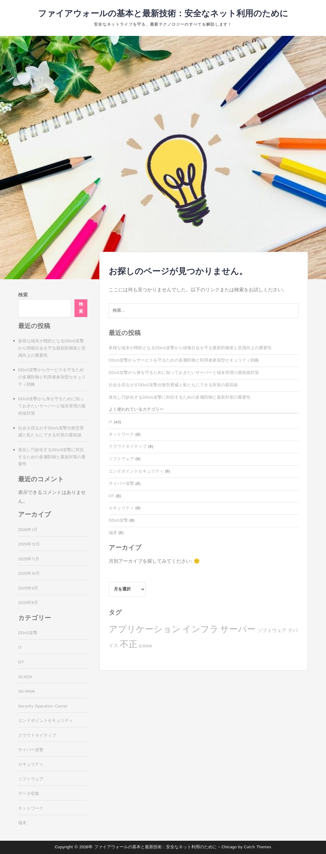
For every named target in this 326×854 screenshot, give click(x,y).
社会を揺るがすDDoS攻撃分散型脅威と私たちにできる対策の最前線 (173, 385)
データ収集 (28, 794)
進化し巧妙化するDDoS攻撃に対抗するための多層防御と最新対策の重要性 (180, 397)
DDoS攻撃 (118, 520)
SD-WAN (26, 691)
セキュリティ (121, 508)
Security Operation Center (43, 706)
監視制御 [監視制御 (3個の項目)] (145, 646)
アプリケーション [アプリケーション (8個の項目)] (145, 629)
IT (110, 422)
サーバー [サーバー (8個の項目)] (238, 629)
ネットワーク (121, 435)
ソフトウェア (121, 459)
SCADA (25, 677)
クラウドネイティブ (128, 447)
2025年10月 (29, 574)
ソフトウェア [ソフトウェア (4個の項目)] (271, 630)
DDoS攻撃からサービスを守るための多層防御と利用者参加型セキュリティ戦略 (184, 360)
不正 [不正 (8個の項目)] (128, 644)
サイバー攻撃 (121, 484)
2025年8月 (28, 603)
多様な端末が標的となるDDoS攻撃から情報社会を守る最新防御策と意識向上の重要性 (190, 348)
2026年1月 (27, 530)
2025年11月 (28, 559)
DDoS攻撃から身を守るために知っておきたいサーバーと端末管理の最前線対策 (184, 373)
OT (111, 496)
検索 (23, 295)
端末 (113, 533)
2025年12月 (29, 544)
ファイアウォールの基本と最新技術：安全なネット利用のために (163, 14)
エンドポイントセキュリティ (136, 471)
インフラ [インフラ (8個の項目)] (200, 629)
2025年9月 (28, 588)
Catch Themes (257, 847)
